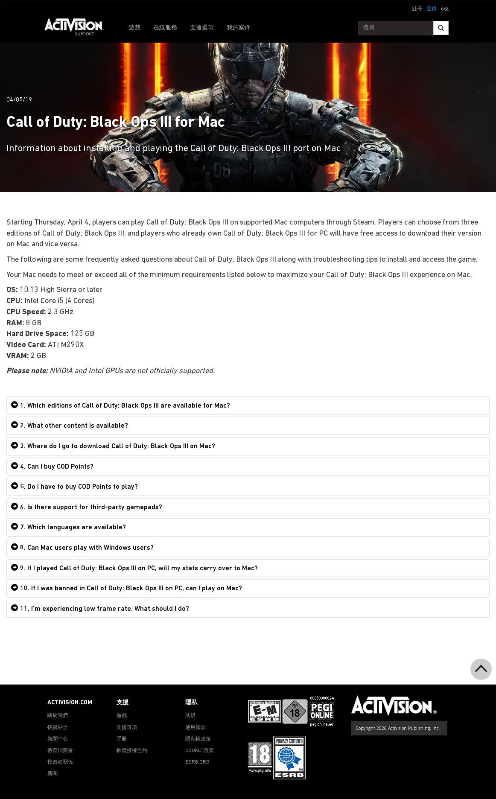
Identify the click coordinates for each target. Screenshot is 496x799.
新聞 (52, 773)
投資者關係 (60, 762)
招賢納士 (57, 727)
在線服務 (165, 28)
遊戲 (134, 28)
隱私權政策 (198, 739)
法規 (190, 715)
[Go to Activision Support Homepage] (78, 28)
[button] (445, 8)
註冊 (417, 9)
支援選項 (202, 28)
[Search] (441, 28)
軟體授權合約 (132, 750)
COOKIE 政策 (199, 750)
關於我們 (57, 715)
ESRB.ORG (197, 762)
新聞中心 (57, 739)
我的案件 (239, 28)
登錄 (431, 9)
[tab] (248, 405)
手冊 (122, 739)
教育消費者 (60, 750)
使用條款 (195, 727)
